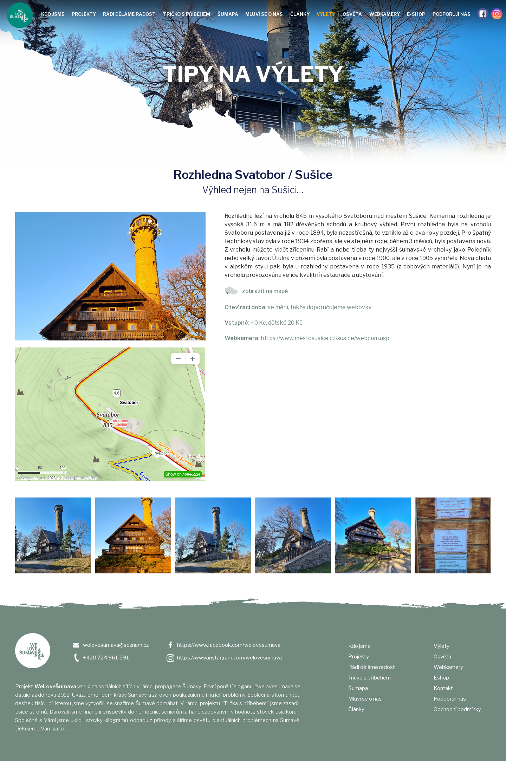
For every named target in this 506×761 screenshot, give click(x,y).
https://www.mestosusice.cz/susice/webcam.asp (325, 338)
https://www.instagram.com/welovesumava (229, 658)
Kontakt (443, 688)
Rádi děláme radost (129, 14)
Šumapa (228, 14)
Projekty (84, 14)
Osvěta (352, 14)
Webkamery (384, 14)
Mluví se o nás (264, 14)
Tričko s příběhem (186, 14)
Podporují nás (452, 14)
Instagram (496, 13)
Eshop (441, 678)
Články (300, 14)
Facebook (482, 13)
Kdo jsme (52, 14)
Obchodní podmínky (457, 709)
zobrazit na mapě (265, 291)
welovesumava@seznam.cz (116, 645)
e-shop (416, 14)
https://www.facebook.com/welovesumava (228, 645)
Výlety (326, 14)
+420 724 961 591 (106, 658)
